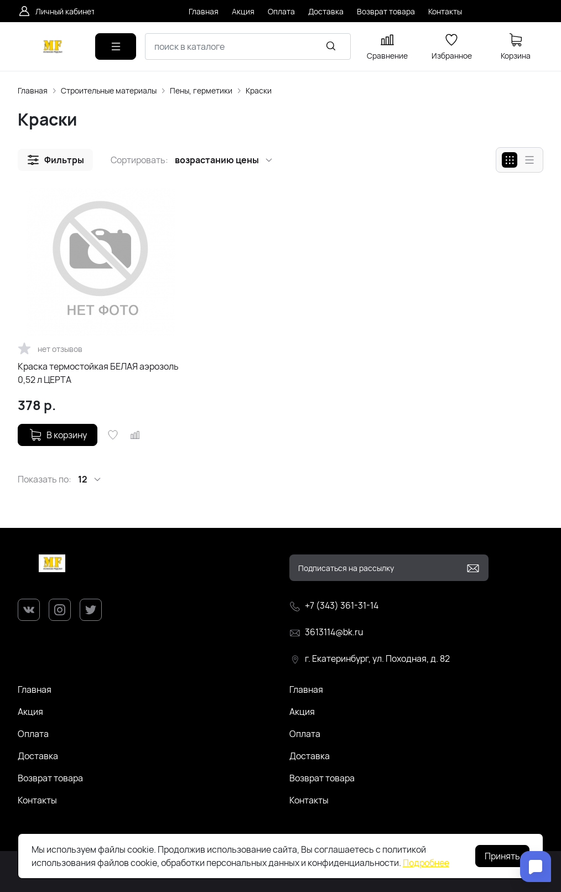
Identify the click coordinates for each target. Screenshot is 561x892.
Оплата (33, 734)
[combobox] (248, 46)
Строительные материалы (109, 90)
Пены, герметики (201, 90)
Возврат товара (50, 778)
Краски (259, 90)
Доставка (38, 756)
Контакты (37, 800)
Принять (502, 856)
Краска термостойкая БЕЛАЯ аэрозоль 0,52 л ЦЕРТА (98, 373)
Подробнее (426, 863)
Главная (33, 90)
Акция (30, 712)
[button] (55, 160)
